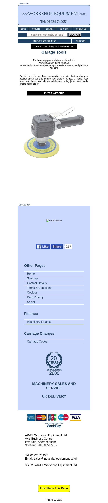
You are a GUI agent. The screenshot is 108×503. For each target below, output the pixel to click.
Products (36, 29)
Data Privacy (35, 297)
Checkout (80, 41)
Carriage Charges (39, 333)
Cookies (32, 292)
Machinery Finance (39, 321)
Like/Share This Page (54, 488)
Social (31, 302)
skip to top (23, 3)
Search (49, 29)
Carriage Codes (37, 341)
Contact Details (37, 283)
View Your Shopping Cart (44, 41)
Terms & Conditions (39, 287)
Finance (31, 314)
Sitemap (32, 278)
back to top (24, 204)
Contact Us (81, 29)
